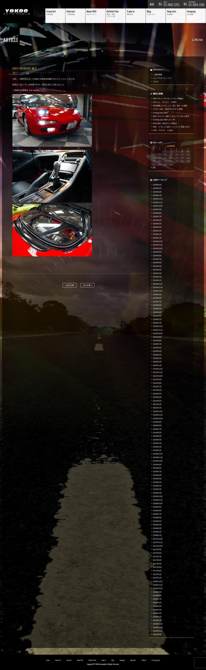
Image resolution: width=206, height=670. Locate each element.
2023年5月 (157, 309)
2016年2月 (157, 617)
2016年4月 (157, 610)
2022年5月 (157, 351)
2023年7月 (157, 302)
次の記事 (87, 285)
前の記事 (69, 285)
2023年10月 (158, 291)
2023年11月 (158, 287)
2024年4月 (157, 270)
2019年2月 (157, 489)
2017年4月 (157, 567)
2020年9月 (157, 422)
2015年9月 (157, 634)
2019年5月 (157, 479)
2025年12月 (158, 199)
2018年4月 (157, 525)
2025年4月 (157, 227)
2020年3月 (157, 443)
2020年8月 (157, 425)
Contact (144, 660)
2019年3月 (157, 486)
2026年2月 (157, 192)
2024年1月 (157, 280)
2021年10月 (158, 376)
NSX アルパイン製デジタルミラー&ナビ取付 (171, 116)
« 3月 (153, 167)
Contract (68, 660)
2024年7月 (157, 259)
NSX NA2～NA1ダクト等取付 (165, 123)
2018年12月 (158, 496)
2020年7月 (157, 429)
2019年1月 (157, 493)
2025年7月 (157, 217)
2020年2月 (157, 447)
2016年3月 (157, 613)
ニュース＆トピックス (38, 73)
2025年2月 (157, 234)
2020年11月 (158, 415)
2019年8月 (157, 468)
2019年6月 (157, 475)
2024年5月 (157, 266)
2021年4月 (157, 397)
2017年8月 (157, 553)
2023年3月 (157, 316)
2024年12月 (158, 241)
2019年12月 (158, 454)
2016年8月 (157, 595)
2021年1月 (157, 408)
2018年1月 (157, 535)
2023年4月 (157, 312)
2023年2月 (157, 319)
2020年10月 (158, 419)
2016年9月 (157, 592)
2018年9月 (157, 507)
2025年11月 (158, 202)
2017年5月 (157, 564)
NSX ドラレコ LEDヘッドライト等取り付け (171, 127)
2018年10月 (158, 503)
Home (48, 660)
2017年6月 (157, 560)
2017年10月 (158, 546)
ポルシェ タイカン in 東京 (165, 102)
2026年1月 (157, 195)
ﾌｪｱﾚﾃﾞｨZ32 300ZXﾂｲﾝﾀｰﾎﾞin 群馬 (168, 109)
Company (122, 660)
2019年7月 (157, 471)
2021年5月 (157, 394)
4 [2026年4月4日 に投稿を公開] (182, 151)
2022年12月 (158, 326)
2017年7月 (157, 557)
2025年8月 (157, 213)
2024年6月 (157, 263)
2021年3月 (157, 401)
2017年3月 (157, 571)
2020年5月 (157, 436)
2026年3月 (157, 188)
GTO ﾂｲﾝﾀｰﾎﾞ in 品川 (163, 130)
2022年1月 (157, 365)
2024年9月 (157, 252)
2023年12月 (158, 284)
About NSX (80, 660)
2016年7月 (157, 599)
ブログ (50, 73)
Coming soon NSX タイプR (164, 120)
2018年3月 (157, 528)
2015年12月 (158, 624)
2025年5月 (157, 224)
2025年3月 (157, 231)
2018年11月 (158, 500)
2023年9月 (157, 295)
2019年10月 (158, 461)
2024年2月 (157, 277)
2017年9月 (157, 549)
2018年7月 (157, 514)
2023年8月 (157, 298)
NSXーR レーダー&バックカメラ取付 (168, 98)
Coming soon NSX (160, 113)
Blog (112, 660)
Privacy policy (156, 660)
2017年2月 (157, 574)
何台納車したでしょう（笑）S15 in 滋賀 (170, 106)
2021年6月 (157, 390)
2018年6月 (157, 518)
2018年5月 (157, 521)
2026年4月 (157, 185)
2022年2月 (157, 362)
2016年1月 (157, 620)
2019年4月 (157, 482)
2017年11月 (158, 542)
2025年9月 (157, 209)
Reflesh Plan (92, 660)
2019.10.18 (20, 73)
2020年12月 (158, 411)
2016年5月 (157, 606)
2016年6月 (157, 603)
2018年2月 (157, 532)
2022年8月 (157, 341)
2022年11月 (158, 330)
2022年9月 (157, 337)
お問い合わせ (152, 4)
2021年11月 (158, 372)
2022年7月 (157, 344)
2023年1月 (157, 323)
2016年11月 (158, 585)
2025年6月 (157, 220)
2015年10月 (158, 631)
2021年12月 (158, 369)
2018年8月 (157, 511)
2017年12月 (158, 539)
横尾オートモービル (16, 11)
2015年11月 (158, 627)
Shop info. (133, 660)
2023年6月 (157, 305)
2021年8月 (157, 383)
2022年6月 (157, 348)
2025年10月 (158, 206)
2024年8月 (157, 256)
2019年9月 (157, 465)
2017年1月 (157, 578)
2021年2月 (157, 404)
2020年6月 (157, 433)
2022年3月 (157, 358)
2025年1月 (157, 238)
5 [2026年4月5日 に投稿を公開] (187, 151)
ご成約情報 (157, 74)
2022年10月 (158, 333)
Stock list (58, 660)
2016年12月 (158, 581)
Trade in (104, 660)
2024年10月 (158, 248)
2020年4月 (157, 440)
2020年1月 (157, 450)
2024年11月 (158, 245)
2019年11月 (158, 457)
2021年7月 (157, 387)
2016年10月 (158, 588)
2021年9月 (157, 379)
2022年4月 (157, 355)
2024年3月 (157, 273)
